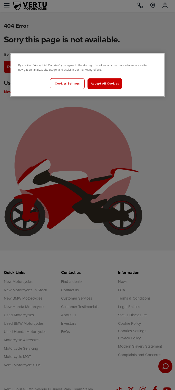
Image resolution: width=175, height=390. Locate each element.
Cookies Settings (67, 83)
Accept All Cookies (105, 83)
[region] (87, 75)
